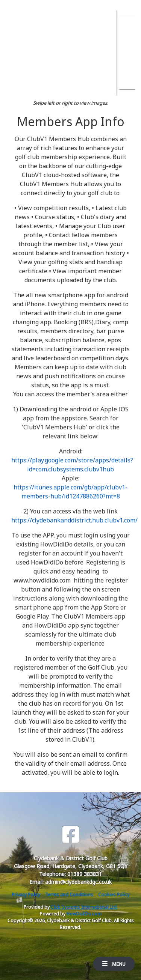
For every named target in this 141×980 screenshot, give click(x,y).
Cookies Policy (113, 894)
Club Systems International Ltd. (84, 907)
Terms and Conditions (69, 894)
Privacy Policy (26, 894)
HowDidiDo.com (84, 914)
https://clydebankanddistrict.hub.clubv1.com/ (74, 520)
